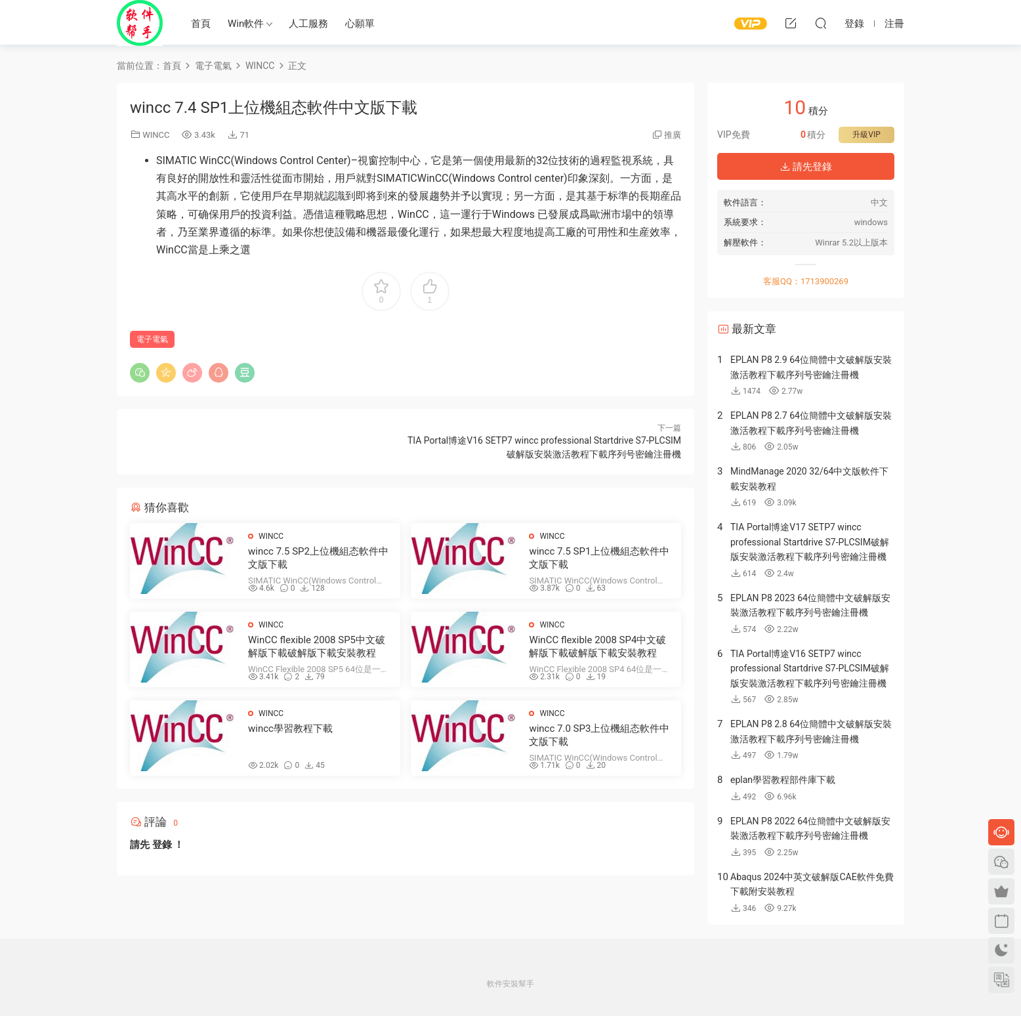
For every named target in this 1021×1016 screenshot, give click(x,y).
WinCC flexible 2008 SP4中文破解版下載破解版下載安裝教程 (597, 646)
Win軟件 (246, 24)
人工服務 (308, 24)
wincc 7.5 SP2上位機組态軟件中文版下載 (318, 557)
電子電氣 (152, 339)
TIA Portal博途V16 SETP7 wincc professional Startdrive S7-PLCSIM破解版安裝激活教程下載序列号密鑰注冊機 (809, 668)
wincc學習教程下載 (290, 728)
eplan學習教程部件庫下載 (782, 779)
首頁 (201, 24)
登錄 (162, 845)
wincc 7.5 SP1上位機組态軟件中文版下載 (599, 557)
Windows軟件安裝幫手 (140, 23)
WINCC (155, 135)
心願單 (360, 24)
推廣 (672, 135)
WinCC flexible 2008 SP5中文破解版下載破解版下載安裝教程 (316, 646)
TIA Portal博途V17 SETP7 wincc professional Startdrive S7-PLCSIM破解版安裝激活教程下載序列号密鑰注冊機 (809, 542)
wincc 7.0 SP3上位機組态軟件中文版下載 (599, 735)
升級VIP (866, 134)
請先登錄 (806, 167)
